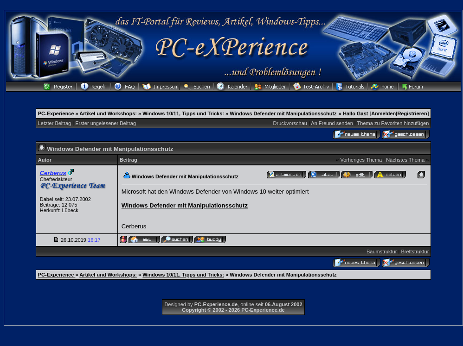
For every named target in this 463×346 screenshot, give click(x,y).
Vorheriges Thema (361, 160)
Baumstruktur (382, 251)
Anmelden (383, 113)
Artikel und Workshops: (108, 113)
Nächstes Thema (405, 160)
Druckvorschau (290, 123)
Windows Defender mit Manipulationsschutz (185, 205)
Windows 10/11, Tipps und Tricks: (183, 113)
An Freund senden (332, 123)
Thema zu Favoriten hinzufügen (393, 123)
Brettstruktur (415, 251)
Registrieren (412, 113)
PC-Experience (57, 113)
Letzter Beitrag (54, 123)
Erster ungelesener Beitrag (105, 123)
